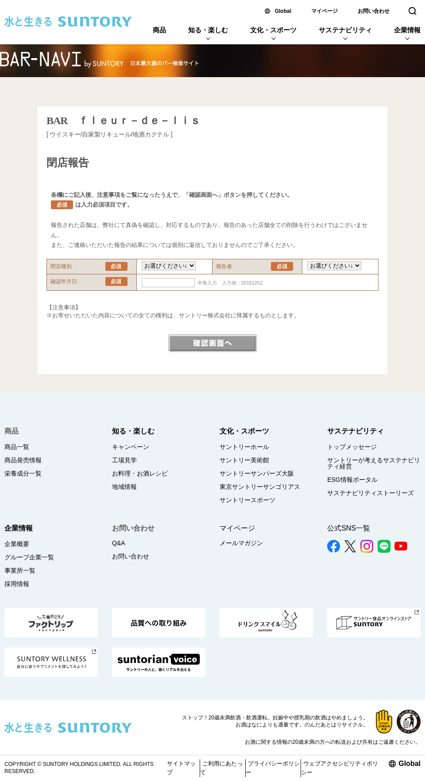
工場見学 (124, 460)
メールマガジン (241, 543)
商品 (159, 30)
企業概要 (16, 543)
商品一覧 (16, 446)
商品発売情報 (23, 460)
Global (283, 11)
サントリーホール (244, 446)
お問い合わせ (374, 11)
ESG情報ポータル (352, 479)
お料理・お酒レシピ (140, 473)
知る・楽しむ (208, 30)
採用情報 (16, 583)
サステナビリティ (345, 30)
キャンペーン (130, 446)
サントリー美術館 (244, 460)
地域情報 (124, 486)
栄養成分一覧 (23, 473)
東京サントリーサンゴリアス (260, 486)
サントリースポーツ (247, 500)
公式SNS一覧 (348, 528)
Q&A (118, 543)
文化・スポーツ (273, 30)
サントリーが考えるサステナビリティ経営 (373, 463)
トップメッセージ (352, 446)
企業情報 (407, 30)
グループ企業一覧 (29, 557)
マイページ (324, 11)
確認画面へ (212, 343)
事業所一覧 (19, 570)
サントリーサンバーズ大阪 (257, 473)
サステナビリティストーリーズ (370, 492)
